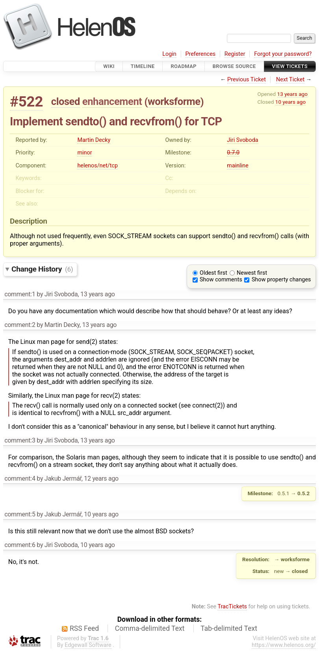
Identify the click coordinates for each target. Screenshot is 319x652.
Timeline (143, 66)
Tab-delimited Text (228, 628)
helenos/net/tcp (97, 165)
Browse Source (234, 66)
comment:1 (19, 294)
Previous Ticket (246, 79)
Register (234, 54)
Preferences (200, 54)
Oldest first (213, 273)
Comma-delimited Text (150, 628)
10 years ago (290, 102)
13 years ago (292, 94)
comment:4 (19, 478)
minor (84, 152)
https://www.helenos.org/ (284, 645)
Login (169, 54)
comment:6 (19, 545)
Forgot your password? (283, 54)
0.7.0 (233, 152)
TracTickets (232, 606)
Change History (42, 269)
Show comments (221, 279)
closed (65, 101)
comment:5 (19, 514)
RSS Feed (84, 628)
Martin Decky (93, 140)
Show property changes (281, 279)
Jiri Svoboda (242, 140)
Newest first (252, 273)
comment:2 (19, 325)
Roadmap (184, 66)
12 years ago (101, 478)
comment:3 (19, 440)
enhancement (112, 101)
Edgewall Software (88, 645)
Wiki (109, 66)
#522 (26, 101)
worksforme (174, 101)
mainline (237, 165)
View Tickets (290, 66)
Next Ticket (290, 79)
